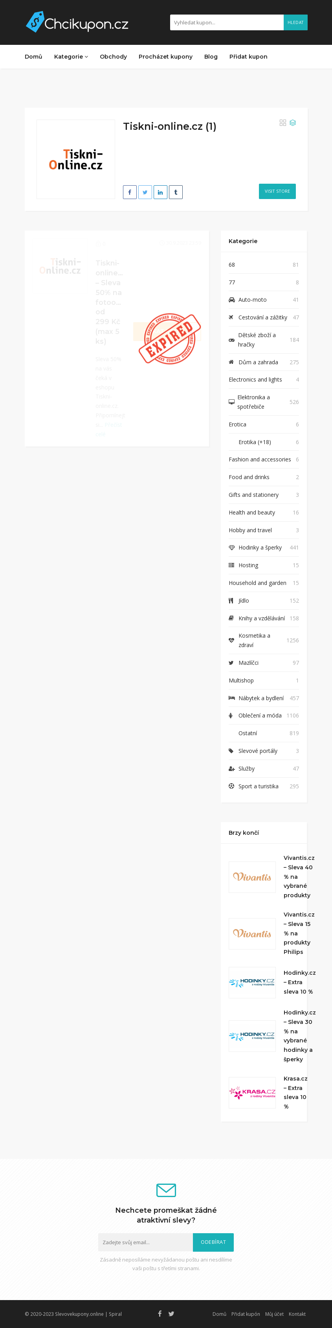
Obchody (113, 56)
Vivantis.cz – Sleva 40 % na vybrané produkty (299, 876)
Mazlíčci (248, 662)
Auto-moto (252, 299)
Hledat (296, 22)
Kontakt (297, 1314)
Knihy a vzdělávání (261, 618)
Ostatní (247, 733)
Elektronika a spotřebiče (253, 401)
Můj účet (274, 1314)
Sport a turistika (258, 786)
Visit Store (277, 191)
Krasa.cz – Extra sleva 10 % (296, 1092)
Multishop (241, 680)
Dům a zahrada (258, 362)
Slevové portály (257, 750)
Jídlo (243, 600)
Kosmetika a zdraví (254, 640)
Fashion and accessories (260, 459)
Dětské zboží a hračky (257, 339)
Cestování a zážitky (262, 317)
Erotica (237, 424)
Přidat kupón (245, 1314)
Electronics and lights (255, 379)
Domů (33, 56)
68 (232, 264)
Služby (246, 768)
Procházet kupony (166, 56)
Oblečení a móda (260, 715)
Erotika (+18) (254, 442)
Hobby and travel (250, 530)
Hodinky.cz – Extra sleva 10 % (300, 982)
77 (232, 282)
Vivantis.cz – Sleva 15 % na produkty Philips (299, 933)
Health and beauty (252, 512)
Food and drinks (249, 477)
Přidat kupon (248, 56)
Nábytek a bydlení (261, 698)
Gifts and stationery (254, 494)
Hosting (248, 565)
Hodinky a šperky (260, 547)
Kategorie (71, 56)
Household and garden (257, 583)
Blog (211, 56)
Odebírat (213, 1242)
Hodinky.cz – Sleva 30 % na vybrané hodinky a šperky (300, 1036)
